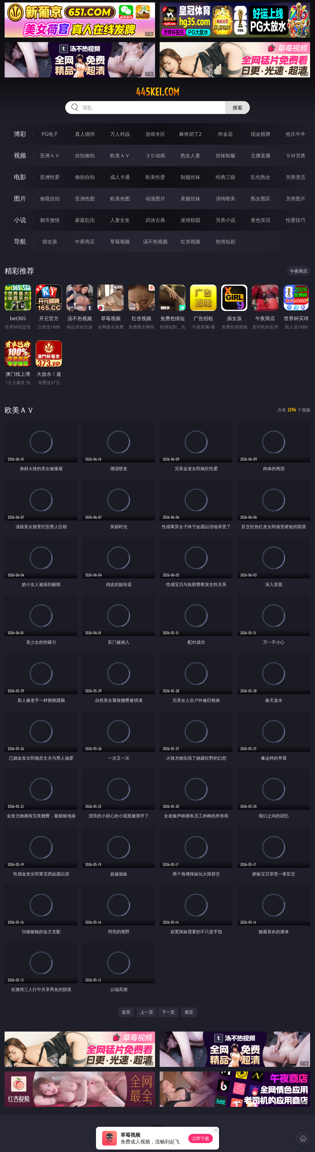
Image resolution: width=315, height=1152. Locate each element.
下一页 (168, 1012)
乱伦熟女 (260, 177)
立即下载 (200, 1138)
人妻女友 (120, 220)
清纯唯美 (225, 198)
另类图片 (295, 198)
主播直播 (260, 155)
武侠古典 (155, 220)
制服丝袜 (190, 177)
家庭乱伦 (85, 220)
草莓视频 (120, 241)
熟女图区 (260, 198)
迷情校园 (190, 220)
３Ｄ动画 (155, 155)
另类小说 (225, 220)
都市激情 (50, 220)
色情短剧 (225, 241)
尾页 (189, 1012)
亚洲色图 (85, 198)
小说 (20, 220)
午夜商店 (85, 241)
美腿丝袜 (190, 198)
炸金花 (225, 134)
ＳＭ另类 (295, 155)
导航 (20, 241)
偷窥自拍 (50, 198)
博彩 (20, 134)
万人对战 (120, 134)
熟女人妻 (190, 155)
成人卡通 (120, 177)
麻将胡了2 (190, 134)
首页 (126, 1012)
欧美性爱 (155, 177)
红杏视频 (190, 241)
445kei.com (157, 92)
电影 (20, 177)
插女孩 (49, 241)
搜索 (237, 107)
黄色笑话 (260, 220)
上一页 (146, 1012)
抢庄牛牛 (295, 134)
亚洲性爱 (50, 177)
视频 (20, 155)
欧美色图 (120, 198)
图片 (20, 198)
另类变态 (295, 177)
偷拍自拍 (85, 177)
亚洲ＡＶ (50, 155)
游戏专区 (155, 134)
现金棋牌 (260, 134)
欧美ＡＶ (120, 155)
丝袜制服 (225, 155)
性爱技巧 (295, 220)
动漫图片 (155, 198)
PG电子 (50, 134)
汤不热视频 (155, 241)
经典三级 (225, 177)
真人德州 (85, 134)
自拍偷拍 (85, 155)
